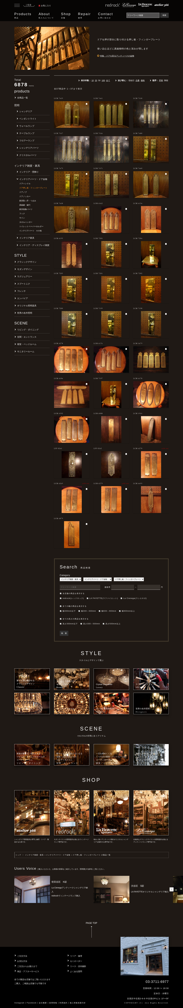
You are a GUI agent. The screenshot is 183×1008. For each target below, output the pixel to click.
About (46, 15)
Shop (66, 15)
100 (103, 80)
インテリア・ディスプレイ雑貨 (34, 245)
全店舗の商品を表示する (72, 593)
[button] (171, 889)
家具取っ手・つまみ (27, 201)
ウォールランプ (26, 126)
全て (108, 80)
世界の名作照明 (24, 313)
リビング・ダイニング (28, 329)
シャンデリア (25, 111)
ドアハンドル (24, 183)
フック (22, 213)
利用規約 (63, 1003)
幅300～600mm (87, 611)
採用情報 (53, 1003)
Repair (84, 15)
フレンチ (21, 291)
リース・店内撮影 (78, 966)
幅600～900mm (107, 611)
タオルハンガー (25, 222)
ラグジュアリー (24, 276)
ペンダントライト (27, 118)
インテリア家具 (26, 238)
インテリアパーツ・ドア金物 (33, 179)
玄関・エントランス (26, 337)
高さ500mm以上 (112, 624)
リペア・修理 (76, 956)
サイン (22, 218)
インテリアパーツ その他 (30, 231)
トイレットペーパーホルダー (31, 226)
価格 (143, 80)
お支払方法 (22, 961)
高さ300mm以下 (69, 624)
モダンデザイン (24, 269)
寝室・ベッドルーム (26, 344)
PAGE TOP (91, 931)
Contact (105, 15)
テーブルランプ (26, 133)
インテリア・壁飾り (29, 172)
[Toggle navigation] (17, 6)
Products (22, 15)
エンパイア (22, 298)
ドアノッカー (24, 196)
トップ (18, 855)
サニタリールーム (25, 351)
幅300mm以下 (68, 611)
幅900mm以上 (127, 611)
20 (96, 80)
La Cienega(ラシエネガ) (134, 598)
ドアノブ (23, 192)
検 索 (64, 633)
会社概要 (43, 1003)
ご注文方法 (22, 956)
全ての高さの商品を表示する (74, 619)
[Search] (143, 15)
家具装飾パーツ (25, 209)
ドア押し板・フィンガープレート (33, 188)
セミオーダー (76, 961)
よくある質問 (76, 971)
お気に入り (45, 5)
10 (93, 80)
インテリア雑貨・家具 (34, 855)
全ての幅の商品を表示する (73, 606)
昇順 (161, 80)
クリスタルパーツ (27, 155)
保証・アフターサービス (28, 971)
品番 (138, 80)
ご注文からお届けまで (27, 966)
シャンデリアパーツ (29, 148)
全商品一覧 (22, 97)
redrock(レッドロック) (72, 598)
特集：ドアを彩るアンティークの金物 (117, 56)
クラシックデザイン (26, 262)
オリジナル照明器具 (26, 305)
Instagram (19, 1003)
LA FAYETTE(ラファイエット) (102, 598)
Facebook (32, 1003)
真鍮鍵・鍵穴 (24, 205)
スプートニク (23, 284)
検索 (164, 15)
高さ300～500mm (90, 624)
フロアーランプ (26, 140)
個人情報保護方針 (78, 1003)
